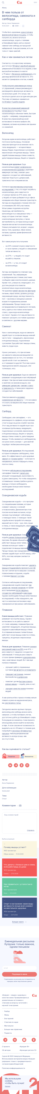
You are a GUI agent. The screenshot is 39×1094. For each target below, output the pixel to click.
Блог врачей (8, 1018)
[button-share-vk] (10, 765)
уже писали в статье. (13, 703)
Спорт (4, 798)
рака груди (28, 593)
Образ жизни (9, 854)
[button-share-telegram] (16, 765)
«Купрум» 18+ (24, 1046)
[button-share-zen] (24, 1040)
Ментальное (8, 1026)
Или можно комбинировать (22, 74)
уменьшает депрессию (11, 385)
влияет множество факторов (24, 291)
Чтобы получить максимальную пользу (17, 86)
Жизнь (6, 1015)
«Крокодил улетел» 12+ (28, 1050)
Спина (6, 873)
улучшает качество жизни (16, 689)
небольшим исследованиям (20, 470)
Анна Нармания (13, 23)
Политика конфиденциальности (13, 1068)
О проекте (6, 1046)
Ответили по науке (11, 1022)
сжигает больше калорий (18, 537)
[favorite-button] (23, 26)
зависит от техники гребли (12, 459)
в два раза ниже (29, 657)
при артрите (18, 670)
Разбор (7, 1011)
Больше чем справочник (13, 1029)
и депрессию (22, 677)
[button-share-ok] (22, 765)
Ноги (5, 893)
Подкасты (8, 1033)
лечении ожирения (18, 588)
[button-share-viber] (27, 765)
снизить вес (24, 473)
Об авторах (6, 1050)
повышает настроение (14, 674)
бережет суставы (17, 576)
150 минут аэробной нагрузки (23, 66)
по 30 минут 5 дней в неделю (13, 102)
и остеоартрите (29, 670)
